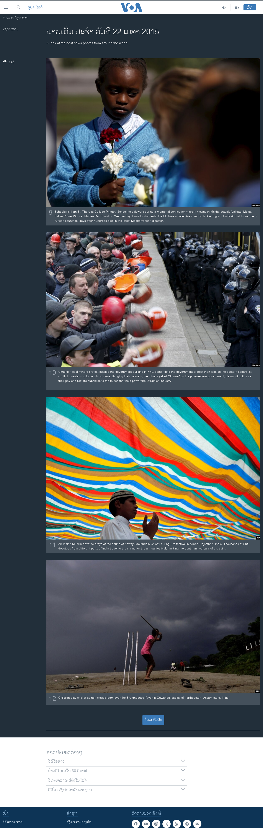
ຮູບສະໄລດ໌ (35, 7)
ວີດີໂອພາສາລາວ (13, 822)
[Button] (8, 62)
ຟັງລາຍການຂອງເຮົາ (79, 822)
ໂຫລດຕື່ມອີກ (153, 720)
